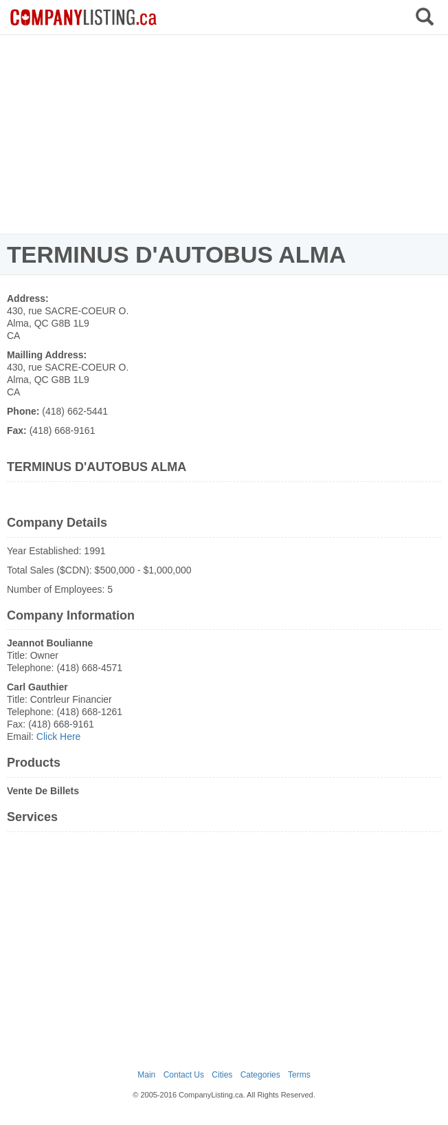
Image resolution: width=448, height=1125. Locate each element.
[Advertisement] (224, 134)
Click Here (58, 736)
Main (146, 1075)
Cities (222, 1075)
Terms (299, 1075)
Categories (260, 1075)
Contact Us (184, 1075)
